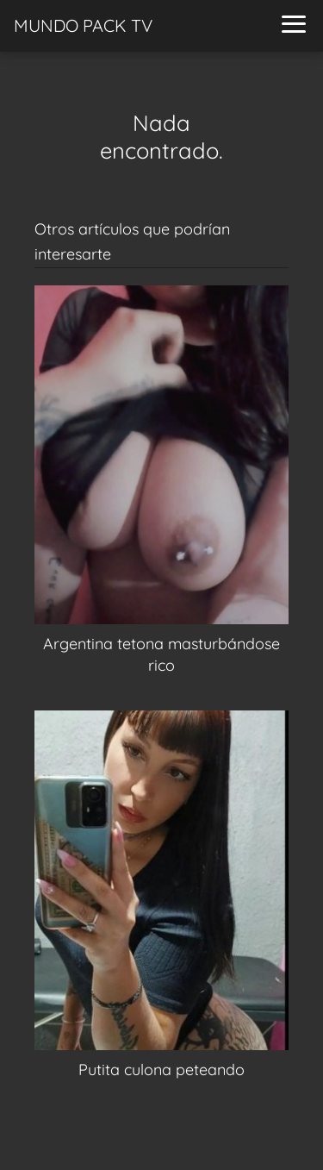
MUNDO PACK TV (83, 25)
